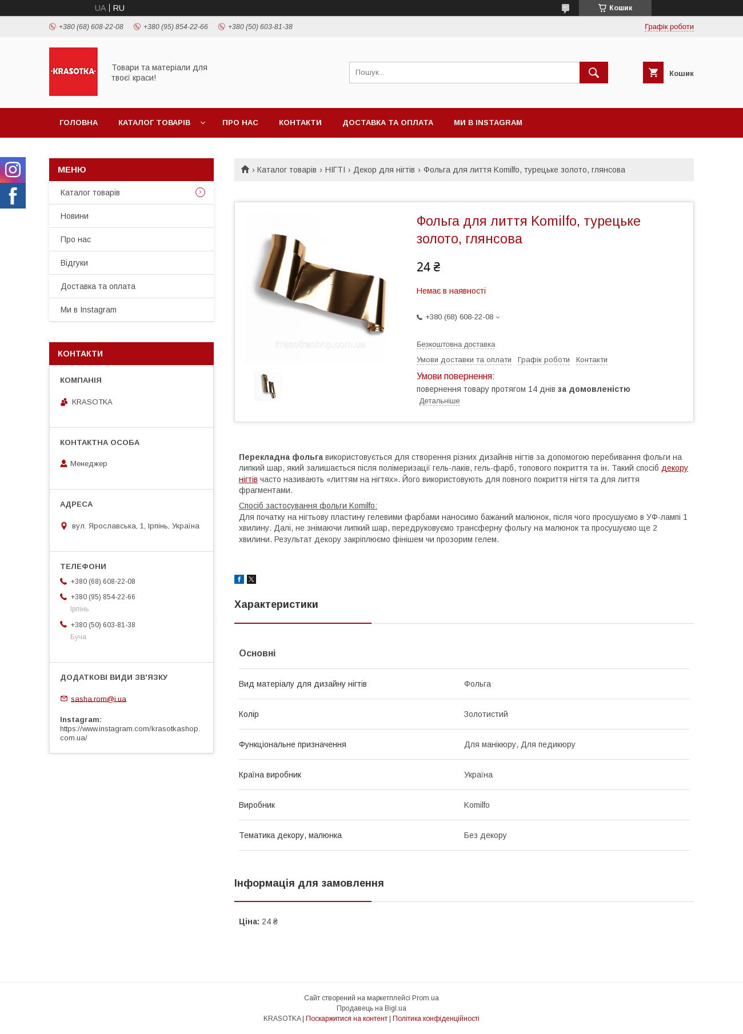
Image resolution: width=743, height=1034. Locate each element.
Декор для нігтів (384, 169)
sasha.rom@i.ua (98, 698)
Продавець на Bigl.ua (371, 1008)
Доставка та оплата (387, 122)
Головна (78, 122)
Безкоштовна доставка (456, 344)
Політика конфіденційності (436, 1019)
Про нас (240, 122)
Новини (75, 216)
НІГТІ (335, 169)
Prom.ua (425, 998)
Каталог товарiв (154, 122)
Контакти (300, 122)
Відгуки (74, 262)
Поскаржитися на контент (347, 1019)
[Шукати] (594, 72)
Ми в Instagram (488, 122)
